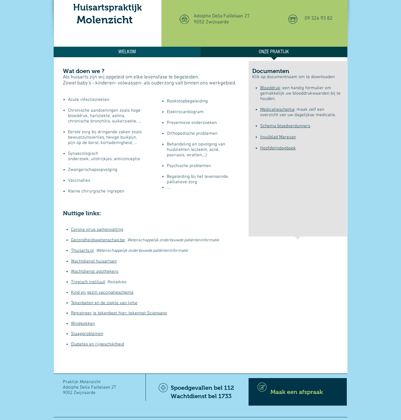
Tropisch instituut (88, 282)
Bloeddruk (270, 88)
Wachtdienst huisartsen (94, 261)
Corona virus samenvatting (97, 229)
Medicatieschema (277, 109)
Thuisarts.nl (82, 250)
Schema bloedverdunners (285, 126)
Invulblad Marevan (278, 137)
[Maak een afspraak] (298, 392)
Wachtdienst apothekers (94, 271)
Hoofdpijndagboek (278, 148)
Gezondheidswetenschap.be (98, 240)
